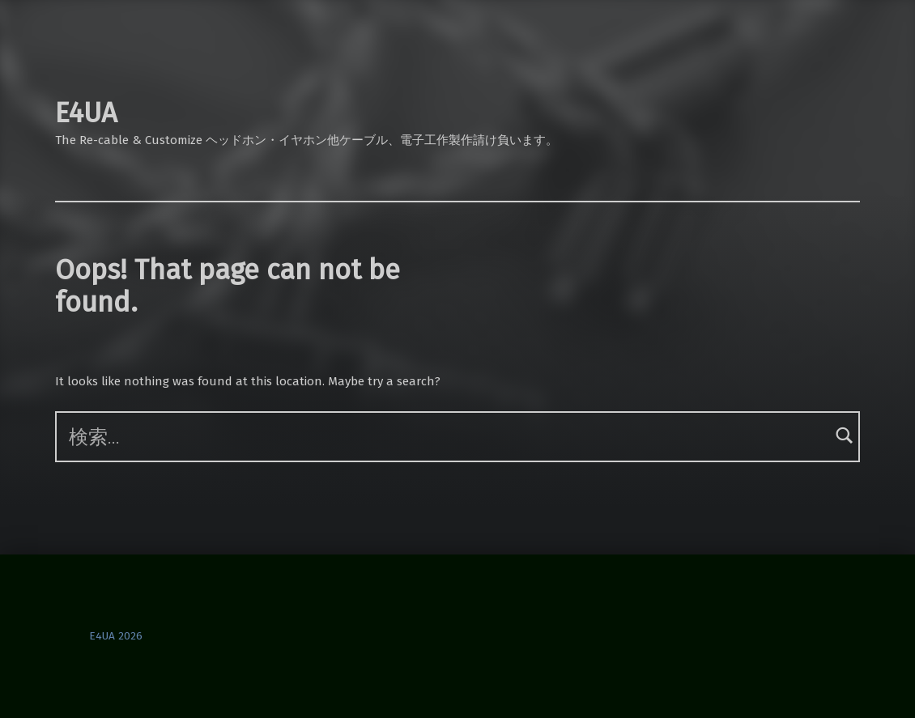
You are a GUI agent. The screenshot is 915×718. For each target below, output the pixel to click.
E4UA (86, 113)
